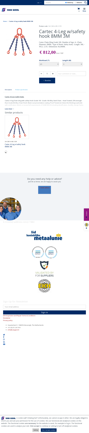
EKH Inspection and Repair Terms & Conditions (19, 316)
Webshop (70, 3)
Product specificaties (21, 89)
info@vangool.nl (13, 330)
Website (79, 3)
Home (5, 21)
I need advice (44, 188)
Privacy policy (8, 320)
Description (8, 89)
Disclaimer (6, 318)
